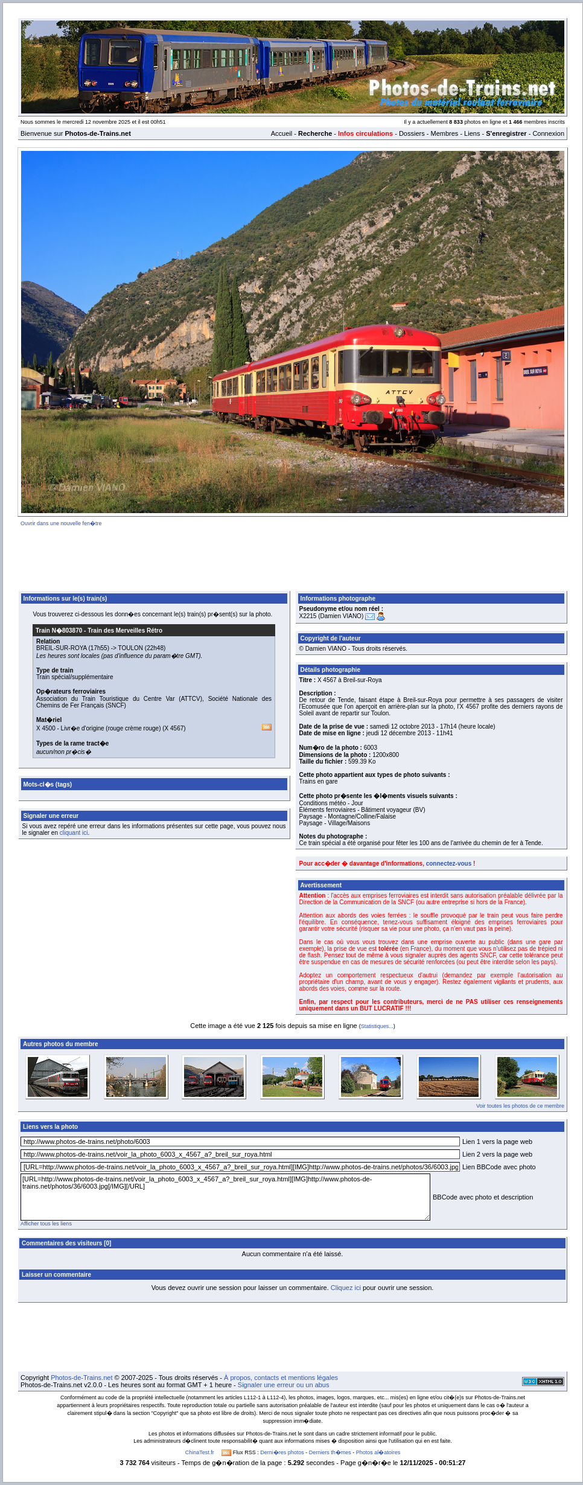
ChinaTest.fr (199, 1452)
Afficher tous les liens (46, 1224)
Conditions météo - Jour (331, 803)
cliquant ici (74, 832)
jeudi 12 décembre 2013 (398, 733)
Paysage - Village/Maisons (335, 823)
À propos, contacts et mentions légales (281, 1377)
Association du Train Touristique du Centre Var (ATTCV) (119, 698)
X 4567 (174, 728)
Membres (444, 133)
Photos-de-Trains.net (81, 1377)
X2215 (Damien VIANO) (331, 616)
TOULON (131, 648)
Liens (472, 133)
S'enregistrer (506, 133)
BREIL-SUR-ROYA (61, 648)
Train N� (59, 630)
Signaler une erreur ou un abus (284, 1384)
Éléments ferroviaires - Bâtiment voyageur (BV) (362, 809)
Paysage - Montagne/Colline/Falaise (348, 816)
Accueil (281, 133)
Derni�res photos (282, 1452)
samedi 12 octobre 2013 (402, 726)
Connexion (548, 133)
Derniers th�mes (330, 1452)
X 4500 (46, 728)
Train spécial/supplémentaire (74, 677)
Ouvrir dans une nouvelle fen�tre (61, 523)
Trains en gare (318, 781)
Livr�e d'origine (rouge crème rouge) (111, 728)
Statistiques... (377, 1026)
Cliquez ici (346, 1287)
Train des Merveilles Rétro (125, 630)
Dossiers (412, 133)
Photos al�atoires (378, 1452)
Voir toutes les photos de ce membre (520, 1106)
